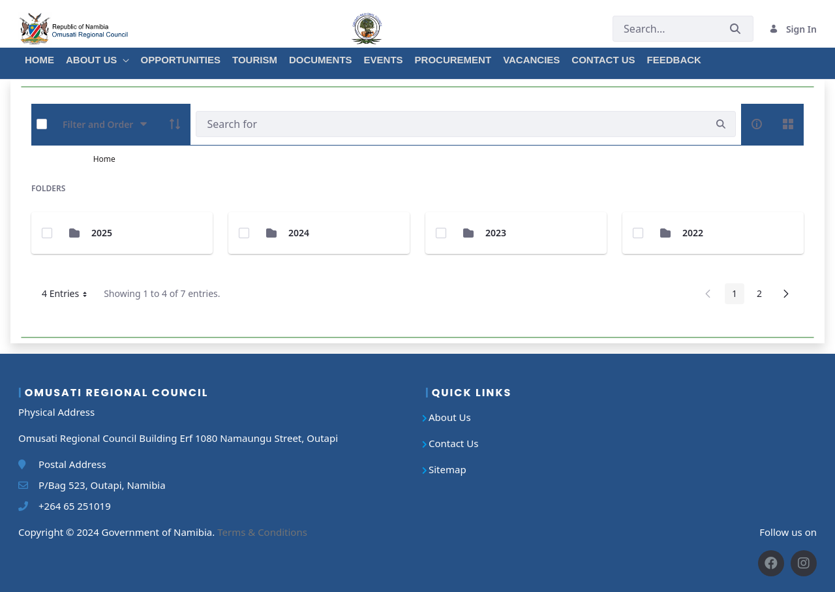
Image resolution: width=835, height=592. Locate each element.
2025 (101, 232)
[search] (721, 124)
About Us (450, 417)
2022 (692, 232)
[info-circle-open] (756, 124)
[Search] (451, 124)
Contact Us (453, 443)
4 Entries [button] (69, 295)
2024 (298, 232)
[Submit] (735, 29)
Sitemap (447, 469)
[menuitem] (38, 58)
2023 (495, 232)
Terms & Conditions (262, 531)
